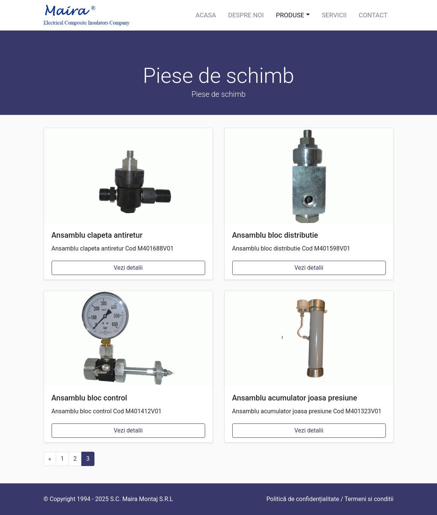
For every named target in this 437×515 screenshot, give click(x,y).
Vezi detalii (128, 267)
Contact (373, 15)
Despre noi (246, 15)
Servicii (334, 15)
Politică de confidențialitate (302, 499)
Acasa (205, 15)
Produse (290, 15)
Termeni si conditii (368, 499)
